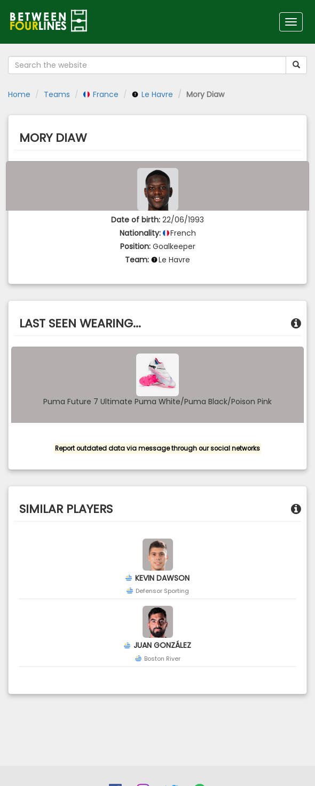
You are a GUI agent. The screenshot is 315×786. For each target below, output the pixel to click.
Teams (57, 94)
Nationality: (140, 233)
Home (19, 94)
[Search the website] (147, 65)
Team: (137, 259)
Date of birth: (135, 219)
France (101, 94)
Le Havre (152, 94)
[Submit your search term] (296, 65)
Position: (135, 246)
